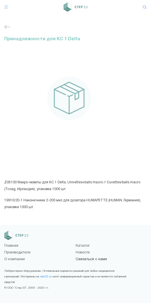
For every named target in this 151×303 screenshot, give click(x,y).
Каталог (83, 246)
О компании (14, 259)
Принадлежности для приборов (7, 27)
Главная (11, 246)
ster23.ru (46, 276)
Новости (83, 252)
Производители (17, 252)
